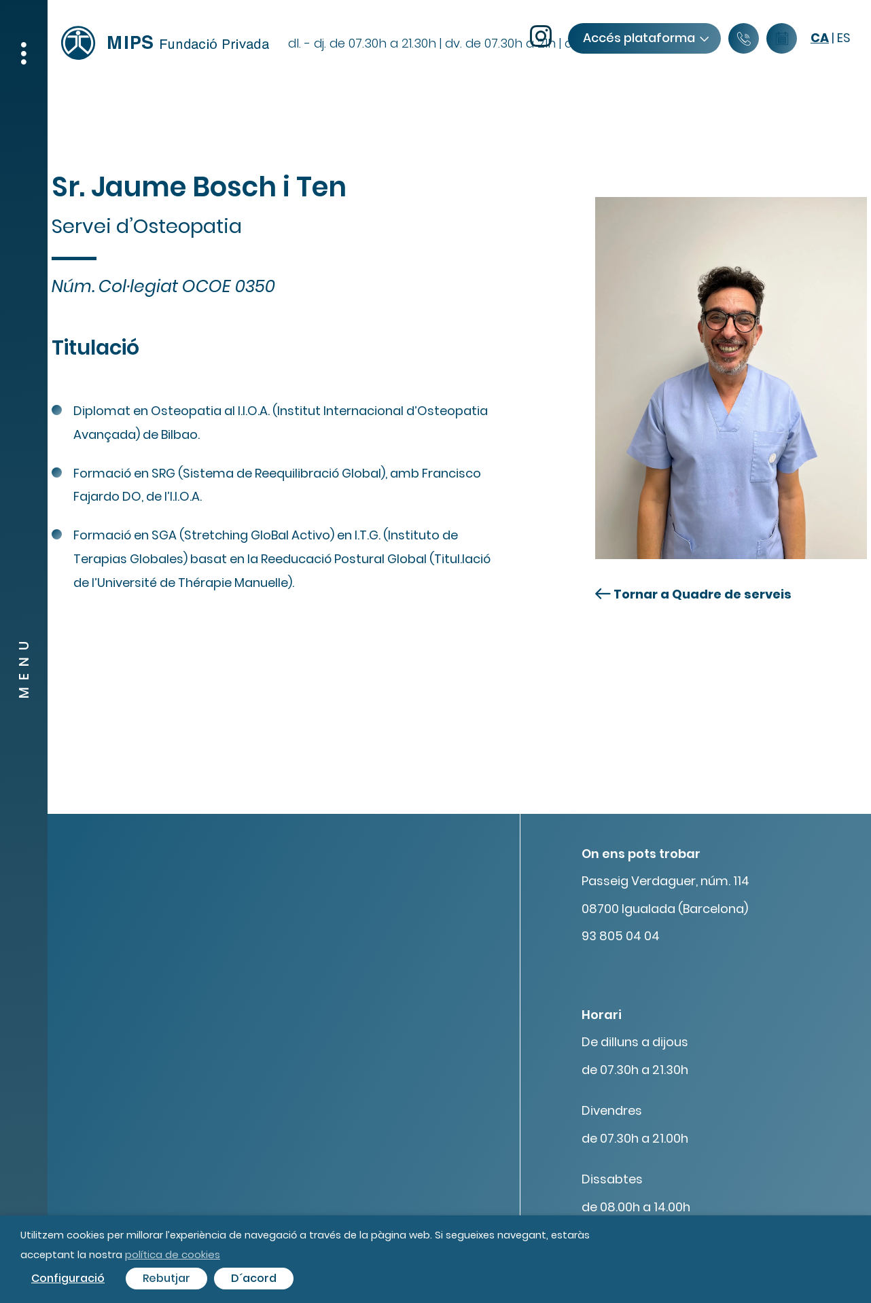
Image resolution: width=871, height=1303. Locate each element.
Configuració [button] (68, 1278)
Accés (645, 37)
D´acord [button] (254, 1278)
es (844, 37)
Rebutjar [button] (166, 1278)
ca (820, 37)
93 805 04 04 (621, 935)
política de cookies (172, 1254)
